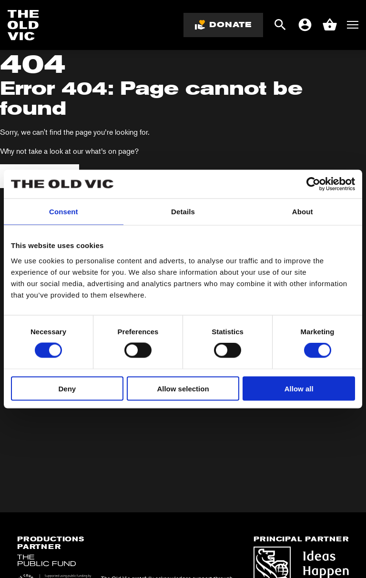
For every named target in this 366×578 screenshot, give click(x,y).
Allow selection (183, 388)
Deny (67, 388)
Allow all (299, 388)
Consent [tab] (63, 212)
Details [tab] (183, 212)
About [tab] (302, 212)
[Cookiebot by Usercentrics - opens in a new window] (313, 184)
